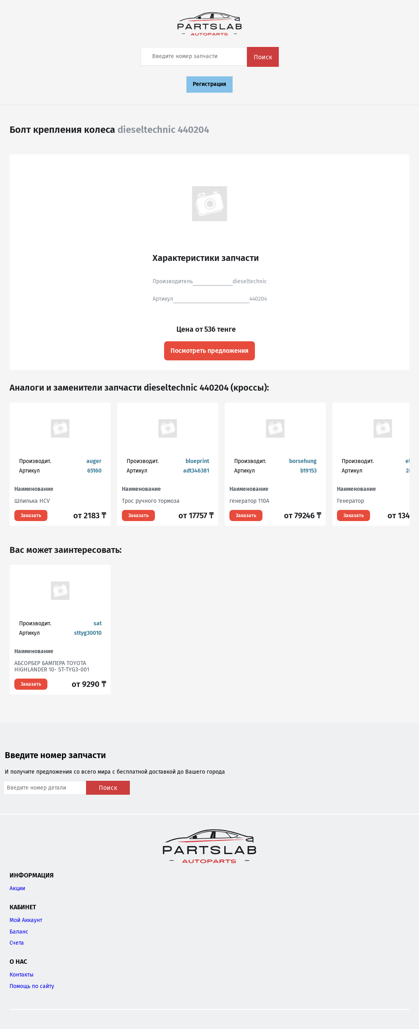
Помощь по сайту (32, 986)
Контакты (21, 974)
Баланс (19, 931)
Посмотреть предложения (209, 350)
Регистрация (209, 84)
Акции (17, 888)
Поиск (263, 57)
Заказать (31, 515)
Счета (17, 943)
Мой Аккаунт (26, 920)
